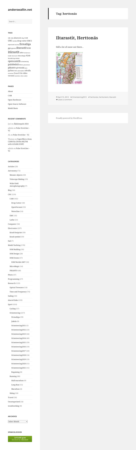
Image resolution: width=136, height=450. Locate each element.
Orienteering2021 (18, 368)
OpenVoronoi (16, 207)
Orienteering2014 (18, 338)
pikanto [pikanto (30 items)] (12, 67)
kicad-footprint (16, 232)
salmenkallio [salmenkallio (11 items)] (20, 70)
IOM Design (14, 253)
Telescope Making (17, 179)
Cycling (13, 308)
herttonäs (94, 97)
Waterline (15, 211)
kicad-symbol (15, 237)
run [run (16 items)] (15, 71)
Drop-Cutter (16, 203)
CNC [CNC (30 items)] (10, 40)
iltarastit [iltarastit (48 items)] (21, 47)
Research (12, 283)
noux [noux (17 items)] (17, 58)
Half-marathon (17, 380)
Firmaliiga (15, 317)
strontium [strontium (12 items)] (10, 73)
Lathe (12, 220)
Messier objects (16, 175)
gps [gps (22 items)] (9, 48)
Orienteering (15, 313)
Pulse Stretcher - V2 (21, 135)
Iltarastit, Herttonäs (77, 37)
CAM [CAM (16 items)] (26, 38)
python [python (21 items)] (11, 70)
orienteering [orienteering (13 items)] (25, 61)
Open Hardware (14, 100)
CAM (10, 95)
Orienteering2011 (18, 325)
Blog (9, 190)
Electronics (12, 228)
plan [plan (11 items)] (26, 68)
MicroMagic (14, 266)
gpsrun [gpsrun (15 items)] (13, 48)
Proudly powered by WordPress (69, 118)
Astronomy (12, 171)
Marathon (15, 389)
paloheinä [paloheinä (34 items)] (13, 64)
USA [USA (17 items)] (20, 73)
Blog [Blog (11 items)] (23, 38)
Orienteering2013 (18, 334)
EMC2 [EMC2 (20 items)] (29, 41)
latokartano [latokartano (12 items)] (27, 53)
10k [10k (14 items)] (9, 38)
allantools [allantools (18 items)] (17, 38)
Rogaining (15, 372)
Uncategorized (14, 402)
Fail (9, 241)
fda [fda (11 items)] (18, 44)
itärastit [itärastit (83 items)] (13, 52)
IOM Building (15, 249)
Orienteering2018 (18, 355)
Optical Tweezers (17, 287)
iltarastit (112, 97)
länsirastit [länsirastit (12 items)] (15, 56)
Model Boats (13, 108)
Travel (10, 397)
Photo (10, 275)
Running (13, 376)
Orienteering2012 (18, 330)
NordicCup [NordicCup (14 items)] (11, 58)
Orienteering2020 (18, 363)
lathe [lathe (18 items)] (21, 52)
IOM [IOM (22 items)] (29, 48)
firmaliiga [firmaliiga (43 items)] (25, 44)
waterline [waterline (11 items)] (17, 76)
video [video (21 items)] (25, 73)
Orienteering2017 (18, 351)
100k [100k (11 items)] (12, 38)
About (10, 91)
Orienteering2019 (18, 359)
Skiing (12, 393)
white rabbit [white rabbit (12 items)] (23, 76)
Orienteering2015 (18, 342)
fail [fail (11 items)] (16, 44)
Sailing (10, 296)
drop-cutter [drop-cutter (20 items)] (22, 41)
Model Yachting (14, 245)
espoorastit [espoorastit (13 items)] (11, 44)
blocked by (20, 439)
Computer (12, 224)
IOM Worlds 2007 (18, 262)
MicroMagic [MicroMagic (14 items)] (22, 56)
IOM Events (14, 258)
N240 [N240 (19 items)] (28, 55)
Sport (10, 304)
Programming (13, 279)
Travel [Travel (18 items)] (16, 73)
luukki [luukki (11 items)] (9, 56)
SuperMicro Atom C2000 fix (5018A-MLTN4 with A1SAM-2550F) (20, 141)
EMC (11, 215)
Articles (11, 166)
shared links (13, 300)
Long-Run (15, 385)
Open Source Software (17, 104)
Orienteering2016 (18, 347)
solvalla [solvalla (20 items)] (28, 70)
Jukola (13, 321)
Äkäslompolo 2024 (21, 124)
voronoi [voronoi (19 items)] (11, 76)
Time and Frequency (18, 292)
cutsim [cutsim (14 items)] (15, 41)
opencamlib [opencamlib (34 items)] (14, 61)
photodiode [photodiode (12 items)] (26, 65)
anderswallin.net (20, 10)
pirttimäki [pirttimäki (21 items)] (20, 68)
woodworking (13, 406)
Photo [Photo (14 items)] (21, 65)
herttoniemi (103, 97)
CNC (9, 194)
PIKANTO (13, 270)
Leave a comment (65, 99)
